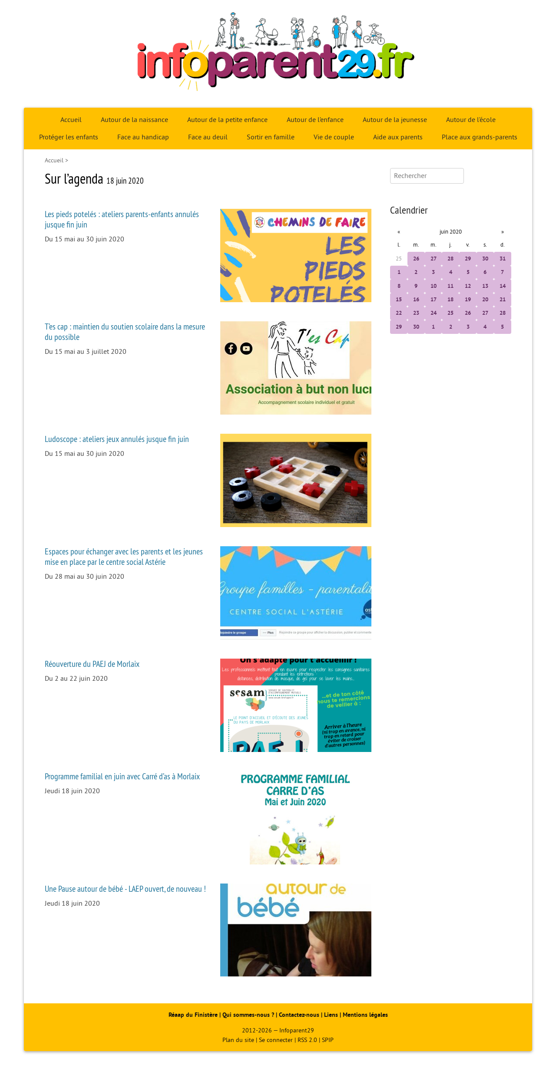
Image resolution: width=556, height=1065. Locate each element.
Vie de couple (334, 137)
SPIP (328, 1040)
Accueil (71, 120)
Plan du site (238, 1040)
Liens (331, 1015)
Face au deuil (208, 137)
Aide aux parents (398, 137)
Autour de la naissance (134, 120)
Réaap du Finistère (193, 1015)
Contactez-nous (299, 1015)
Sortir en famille (271, 137)
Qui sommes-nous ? (249, 1015)
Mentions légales (365, 1015)
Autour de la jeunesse (395, 120)
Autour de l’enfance (315, 120)
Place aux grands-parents (479, 137)
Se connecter (276, 1040)
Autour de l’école (471, 120)
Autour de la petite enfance (227, 120)
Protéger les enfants (68, 137)
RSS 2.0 (307, 1040)
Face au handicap (143, 137)
